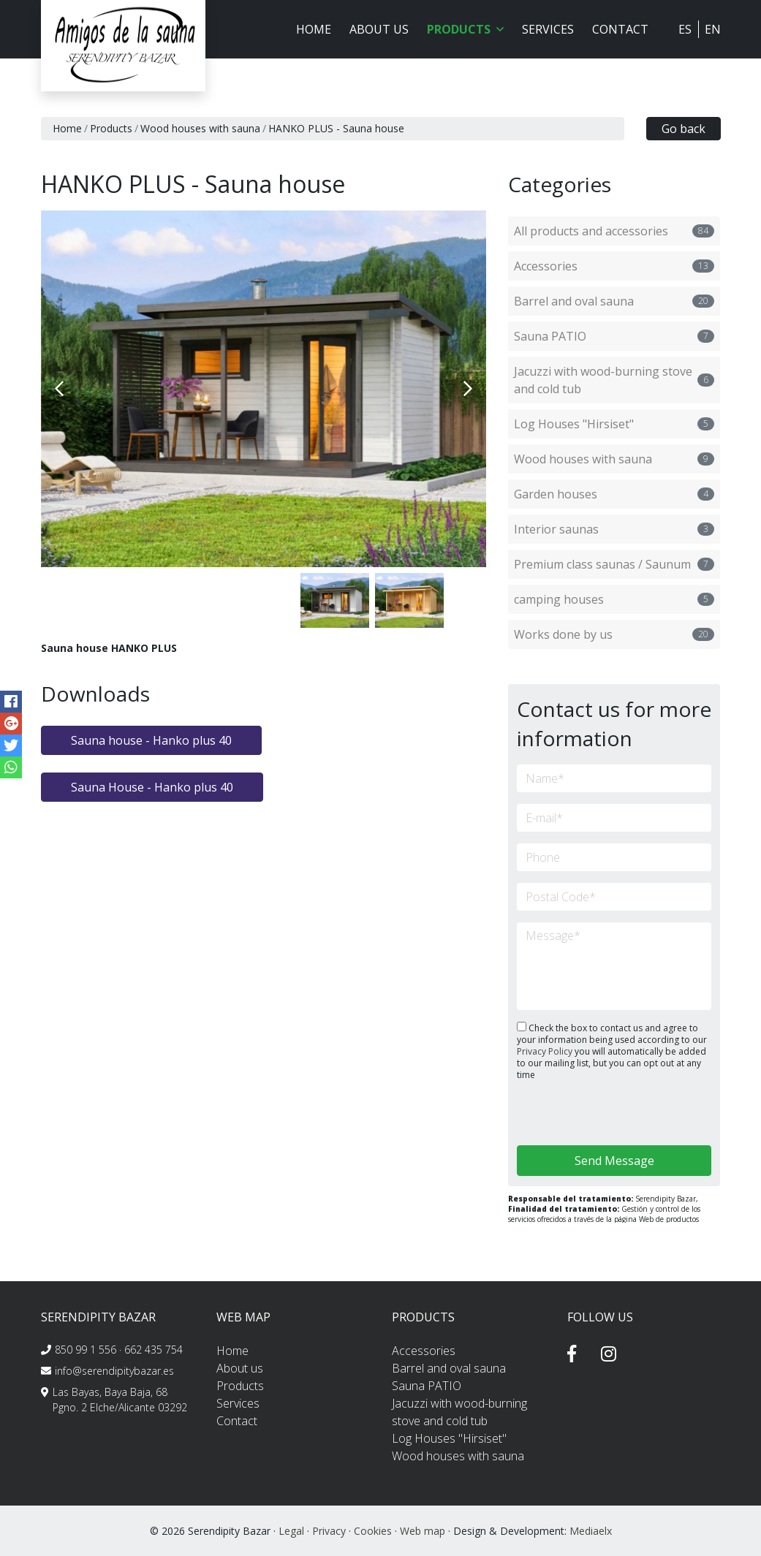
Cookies (373, 1531)
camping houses (614, 599)
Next (468, 388)
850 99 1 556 (85, 1349)
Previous (59, 388)
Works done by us (614, 634)
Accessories (614, 266)
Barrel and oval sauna (614, 301)
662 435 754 (153, 1349)
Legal (291, 1531)
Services (548, 29)
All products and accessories (614, 231)
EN (713, 29)
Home (313, 29)
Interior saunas (614, 529)
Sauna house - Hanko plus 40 (151, 740)
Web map (422, 1531)
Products (111, 128)
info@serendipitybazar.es (114, 1371)
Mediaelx (590, 1531)
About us (379, 29)
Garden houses (614, 494)
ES (685, 29)
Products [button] (465, 29)
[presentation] (595, 1114)
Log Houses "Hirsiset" (614, 424)
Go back (683, 129)
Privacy (329, 1531)
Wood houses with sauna (200, 128)
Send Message (614, 1161)
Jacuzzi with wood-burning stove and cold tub (614, 380)
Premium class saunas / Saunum (614, 564)
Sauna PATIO (614, 336)
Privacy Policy (546, 1051)
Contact (620, 29)
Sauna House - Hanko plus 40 (152, 787)
